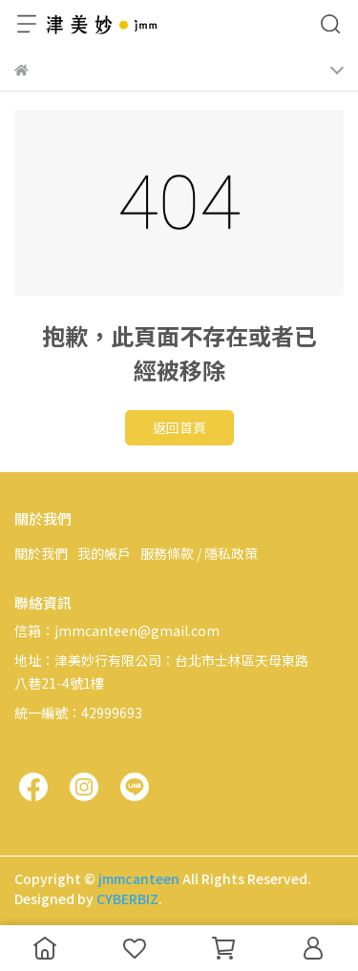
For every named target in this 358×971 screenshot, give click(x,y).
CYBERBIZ (127, 898)
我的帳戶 (104, 553)
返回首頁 (179, 427)
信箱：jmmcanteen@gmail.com (117, 630)
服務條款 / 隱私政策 (199, 553)
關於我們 (41, 553)
